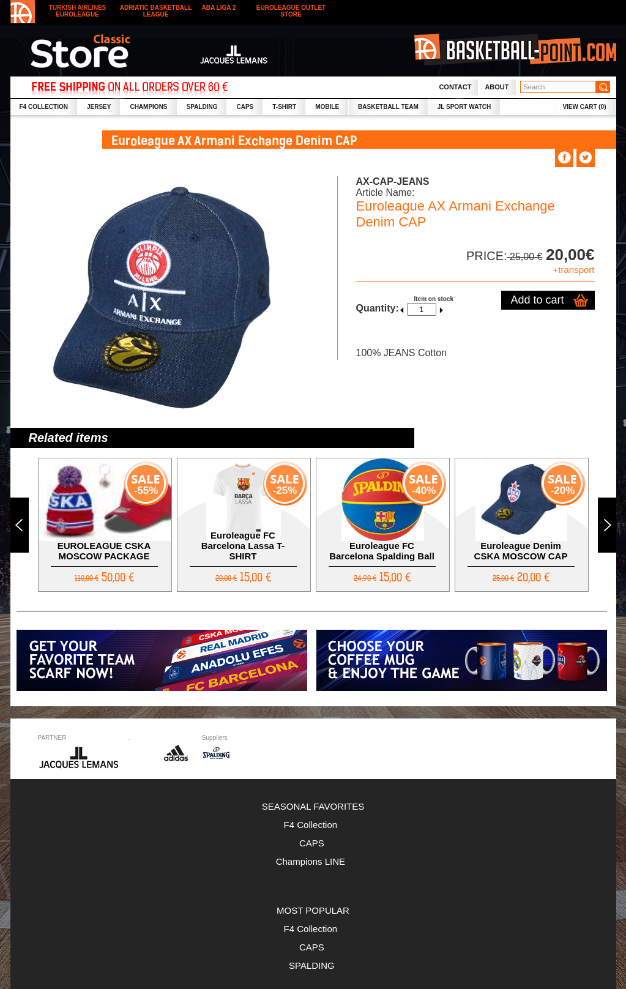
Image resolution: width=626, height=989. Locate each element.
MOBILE (327, 106)
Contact (455, 87)
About (497, 87)
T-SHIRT (284, 106)
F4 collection (44, 106)
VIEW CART (584, 106)
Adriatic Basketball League (156, 11)
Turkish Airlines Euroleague (77, 11)
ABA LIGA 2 (219, 7)
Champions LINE (313, 861)
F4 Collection (313, 824)
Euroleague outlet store (291, 11)
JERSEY (99, 106)
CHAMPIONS (148, 106)
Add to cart (537, 300)
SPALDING (202, 106)
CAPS (244, 106)
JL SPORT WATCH (464, 106)
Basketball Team (388, 106)
